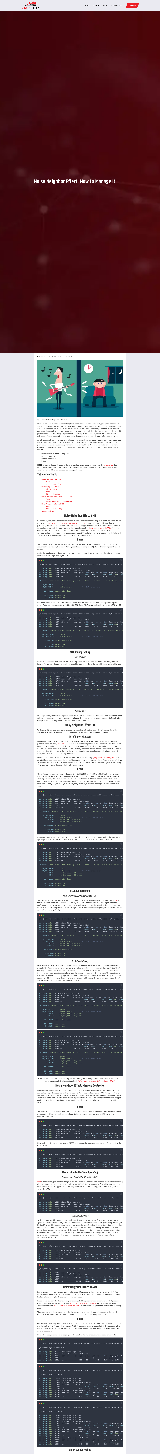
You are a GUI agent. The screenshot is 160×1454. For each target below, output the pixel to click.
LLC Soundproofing (53, 494)
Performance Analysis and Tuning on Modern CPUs (96, 1081)
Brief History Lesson (53, 489)
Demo (48, 482)
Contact (132, 5)
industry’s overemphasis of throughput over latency (65, 523)
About (96, 5)
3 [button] (114, 1080)
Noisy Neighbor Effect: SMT (51, 479)
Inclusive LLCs (63, 744)
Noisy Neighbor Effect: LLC (51, 487)
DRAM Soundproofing (54, 509)
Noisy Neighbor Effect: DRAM (52, 504)
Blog (105, 5)
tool (108, 465)
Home (87, 5)
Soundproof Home (48, 511)
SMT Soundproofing (53, 484)
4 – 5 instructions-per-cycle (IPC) (98, 528)
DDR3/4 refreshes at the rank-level (66, 1306)
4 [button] (82, 1296)
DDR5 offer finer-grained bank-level (82, 1303)
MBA (39, 1182)
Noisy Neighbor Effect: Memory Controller (57, 496)
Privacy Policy (118, 5)
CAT (116, 900)
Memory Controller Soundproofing (59, 501)
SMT (101, 523)
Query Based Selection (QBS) (103, 757)
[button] (121, 560)
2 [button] (117, 759)
